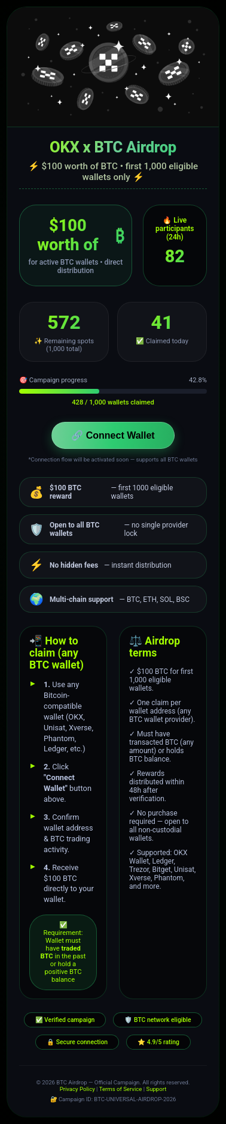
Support (156, 1089)
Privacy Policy (77, 1089)
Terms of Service (120, 1089)
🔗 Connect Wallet (112, 435)
